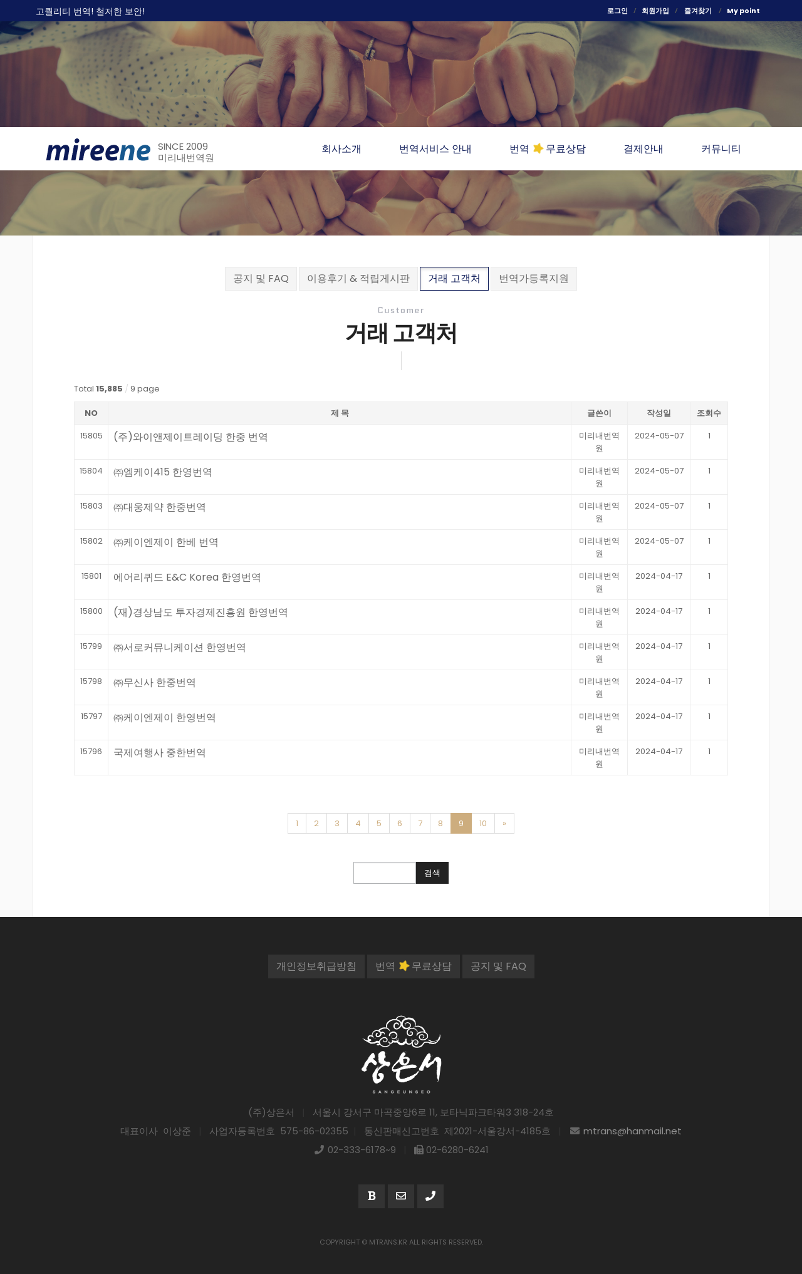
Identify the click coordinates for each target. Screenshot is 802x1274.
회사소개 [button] (341, 149)
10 (483, 823)
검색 (432, 873)
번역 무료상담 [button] (547, 149)
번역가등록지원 (534, 278)
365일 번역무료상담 (53, 308)
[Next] (504, 823)
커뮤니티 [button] (721, 149)
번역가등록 (753, 259)
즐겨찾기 (698, 11)
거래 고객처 (454, 278)
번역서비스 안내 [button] (435, 149)
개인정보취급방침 (316, 966)
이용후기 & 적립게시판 (358, 278)
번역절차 (753, 220)
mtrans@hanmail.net (632, 1130)
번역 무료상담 (413, 966)
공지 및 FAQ (261, 278)
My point (743, 11)
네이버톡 (753, 296)
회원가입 (655, 11)
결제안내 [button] (643, 149)
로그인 (617, 11)
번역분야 (753, 182)
